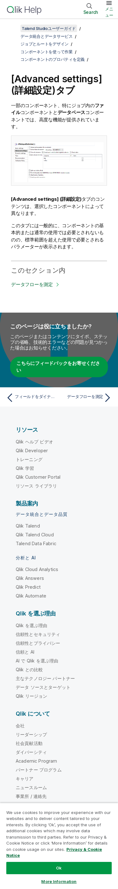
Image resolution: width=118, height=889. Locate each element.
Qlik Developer (32, 450)
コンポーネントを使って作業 (46, 51)
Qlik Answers (30, 578)
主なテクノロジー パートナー (45, 678)
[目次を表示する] (12, 28)
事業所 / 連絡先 (31, 796)
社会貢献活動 (29, 743)
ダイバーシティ (31, 752)
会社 (20, 725)
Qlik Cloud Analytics (37, 569)
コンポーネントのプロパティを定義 (52, 59)
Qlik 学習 (25, 468)
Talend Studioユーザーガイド (49, 28)
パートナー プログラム (39, 769)
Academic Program (36, 761)
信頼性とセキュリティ (38, 634)
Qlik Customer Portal (38, 477)
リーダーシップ (31, 734)
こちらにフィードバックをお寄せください (58, 366)
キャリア (25, 778)
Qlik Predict (28, 587)
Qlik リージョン (32, 696)
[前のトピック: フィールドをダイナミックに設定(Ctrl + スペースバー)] (31, 398)
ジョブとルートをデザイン (44, 43)
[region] (59, 846)
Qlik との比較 (29, 669)
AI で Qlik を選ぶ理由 (37, 660)
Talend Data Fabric (36, 543)
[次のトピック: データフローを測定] (86, 398)
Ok (59, 867)
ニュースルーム (31, 787)
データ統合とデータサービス (46, 36)
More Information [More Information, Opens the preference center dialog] (58, 881)
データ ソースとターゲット (43, 687)
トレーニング (29, 459)
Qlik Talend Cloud (35, 534)
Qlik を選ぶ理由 (32, 625)
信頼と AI (25, 652)
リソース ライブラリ (36, 485)
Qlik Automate (31, 595)
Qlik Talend (28, 525)
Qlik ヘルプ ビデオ (34, 441)
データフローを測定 (32, 284)
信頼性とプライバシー (38, 643)
